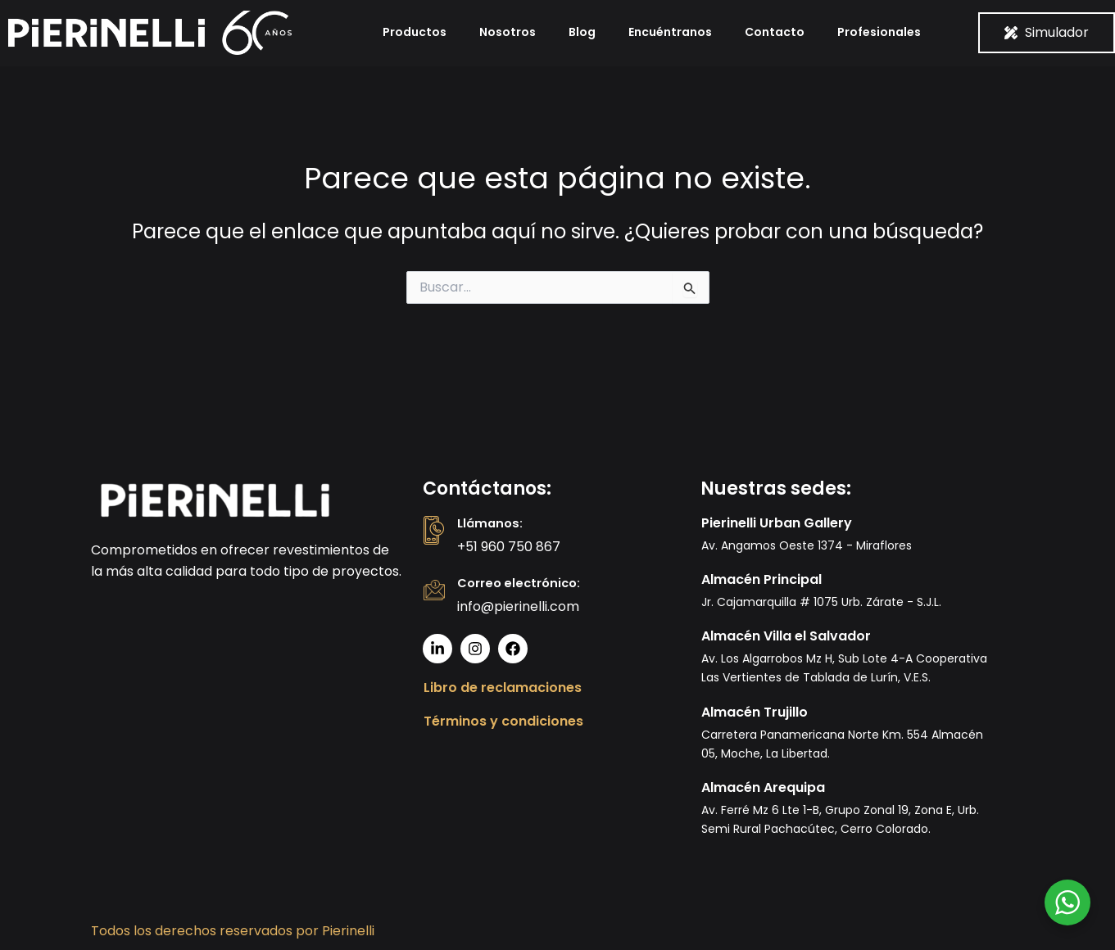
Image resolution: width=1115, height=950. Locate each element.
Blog (582, 32)
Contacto (775, 32)
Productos (414, 32)
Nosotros (507, 32)
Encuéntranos (670, 32)
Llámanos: (491, 522)
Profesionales (879, 32)
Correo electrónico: (523, 582)
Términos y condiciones (503, 721)
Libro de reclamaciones (503, 687)
